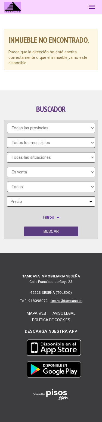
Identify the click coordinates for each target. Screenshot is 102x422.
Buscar (51, 231)
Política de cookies (51, 320)
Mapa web (36, 313)
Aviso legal (63, 313)
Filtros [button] (51, 217)
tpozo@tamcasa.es (66, 300)
